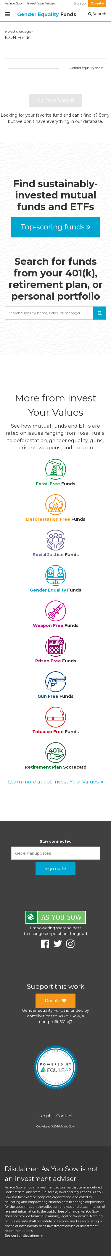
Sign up (80, 3)
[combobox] (55, 313)
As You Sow (13, 3)
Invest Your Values (41, 3)
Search (97, 14)
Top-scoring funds (55, 227)
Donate (97, 3)
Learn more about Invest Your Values (55, 782)
